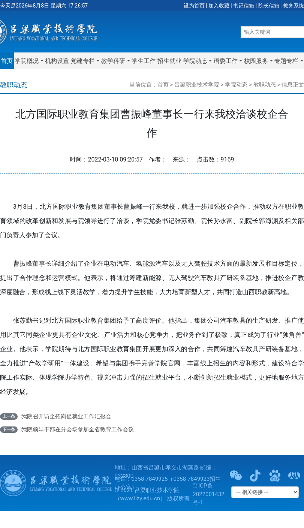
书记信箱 (243, 6)
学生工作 (144, 60)
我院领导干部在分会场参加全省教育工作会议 (77, 429)
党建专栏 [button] (83, 60)
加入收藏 (218, 6)
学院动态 (236, 84)
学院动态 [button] (195, 60)
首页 (7, 60)
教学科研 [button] (113, 60)
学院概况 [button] (27, 60)
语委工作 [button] (226, 60)
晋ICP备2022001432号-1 (208, 494)
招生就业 (169, 60)
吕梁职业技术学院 (196, 84)
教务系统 (293, 6)
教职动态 (264, 84)
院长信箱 (268, 6)
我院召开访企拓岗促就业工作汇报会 (66, 416)
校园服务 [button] (256, 60)
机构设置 (57, 60)
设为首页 (194, 6)
